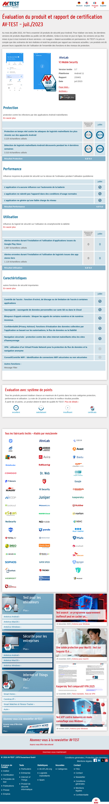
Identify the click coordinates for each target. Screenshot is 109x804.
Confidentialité (82, 794)
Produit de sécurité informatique (26, 787)
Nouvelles (59, 765)
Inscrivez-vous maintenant (54, 752)
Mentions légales (84, 761)
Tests (21, 765)
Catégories (62, 769)
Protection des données (96, 758)
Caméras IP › (9, 699)
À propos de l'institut (6, 766)
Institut (6, 771)
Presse (6, 790)
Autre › (7, 709)
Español (103, 4)
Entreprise (25, 773)
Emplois (6, 794)
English (87, 4)
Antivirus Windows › (12, 627)
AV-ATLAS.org (45, 769)
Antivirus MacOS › (12, 622)
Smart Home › (10, 694)
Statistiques (42, 765)
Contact (77, 765)
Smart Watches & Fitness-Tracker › (19, 704)
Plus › (26, 610)
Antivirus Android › (12, 617)
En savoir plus (9, 118)
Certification (8, 775)
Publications (8, 786)
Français (94, 4)
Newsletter (80, 777)
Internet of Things (25, 778)
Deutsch (79, 4)
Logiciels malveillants (44, 774)
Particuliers (26, 769)
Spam (42, 780)
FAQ (78, 769)
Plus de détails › (72, 402)
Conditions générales (74, 758)
